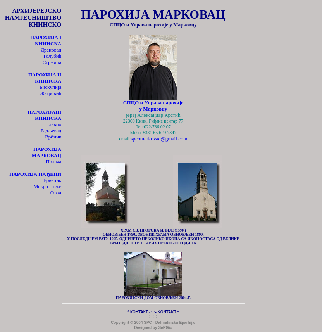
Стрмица (52, 62)
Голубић (53, 56)
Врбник (53, 137)
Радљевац (51, 130)
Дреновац (51, 50)
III (48, 115)
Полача (53, 161)
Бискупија (50, 87)
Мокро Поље (47, 186)
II (44, 78)
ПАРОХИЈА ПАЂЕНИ (35, 174)
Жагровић (50, 93)
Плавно (53, 124)
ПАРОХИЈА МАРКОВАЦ (46, 152)
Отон (55, 192)
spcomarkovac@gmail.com (159, 139)
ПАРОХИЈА (41, 112)
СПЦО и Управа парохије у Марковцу (153, 106)
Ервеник (52, 180)
